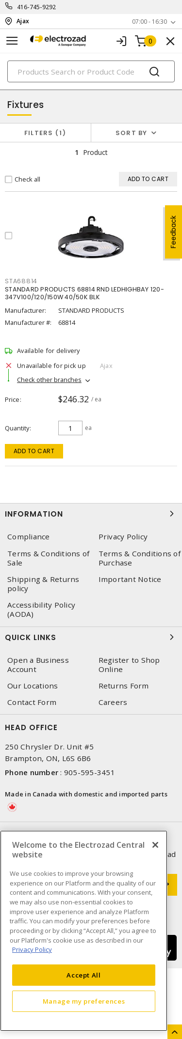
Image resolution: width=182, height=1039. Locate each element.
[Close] (155, 845)
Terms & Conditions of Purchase (140, 558)
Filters (45, 133)
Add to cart (34, 451)
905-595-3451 (89, 772)
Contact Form (31, 702)
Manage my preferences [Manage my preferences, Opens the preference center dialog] (84, 1001)
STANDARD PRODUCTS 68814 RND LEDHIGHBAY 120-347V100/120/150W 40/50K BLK (84, 293)
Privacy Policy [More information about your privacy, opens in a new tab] (32, 949)
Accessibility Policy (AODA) (41, 609)
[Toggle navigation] (12, 40)
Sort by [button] (132, 133)
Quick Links (91, 637)
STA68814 (21, 281)
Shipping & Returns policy (43, 584)
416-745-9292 (36, 7)
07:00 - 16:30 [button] (149, 21)
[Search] (91, 71)
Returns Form (124, 685)
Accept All (83, 975)
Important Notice (130, 579)
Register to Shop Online (129, 665)
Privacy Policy (123, 536)
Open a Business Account (38, 665)
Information (91, 513)
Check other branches (49, 379)
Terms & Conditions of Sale (48, 558)
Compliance (28, 536)
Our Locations (32, 685)
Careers (113, 702)
